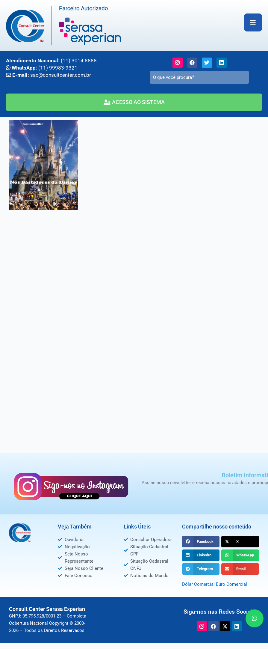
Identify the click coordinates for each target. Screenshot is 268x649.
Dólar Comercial (198, 584)
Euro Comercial (231, 584)
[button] (201, 541)
